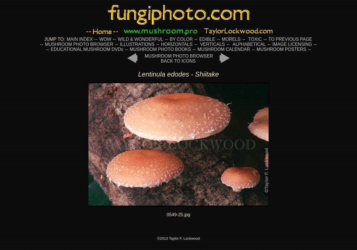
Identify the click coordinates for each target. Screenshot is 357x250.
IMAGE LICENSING (291, 44)
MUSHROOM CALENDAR (223, 49)
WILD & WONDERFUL (140, 39)
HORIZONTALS (177, 44)
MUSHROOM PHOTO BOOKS (160, 49)
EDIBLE (207, 39)
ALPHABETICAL (249, 44)
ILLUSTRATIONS (137, 44)
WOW (105, 39)
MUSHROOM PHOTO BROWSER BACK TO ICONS (178, 58)
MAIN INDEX (80, 39)
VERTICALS (212, 44)
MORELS (231, 39)
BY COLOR (181, 39)
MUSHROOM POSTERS (281, 49)
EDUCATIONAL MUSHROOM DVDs (87, 49)
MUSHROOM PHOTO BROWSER (79, 44)
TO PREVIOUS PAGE (290, 39)
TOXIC (255, 39)
